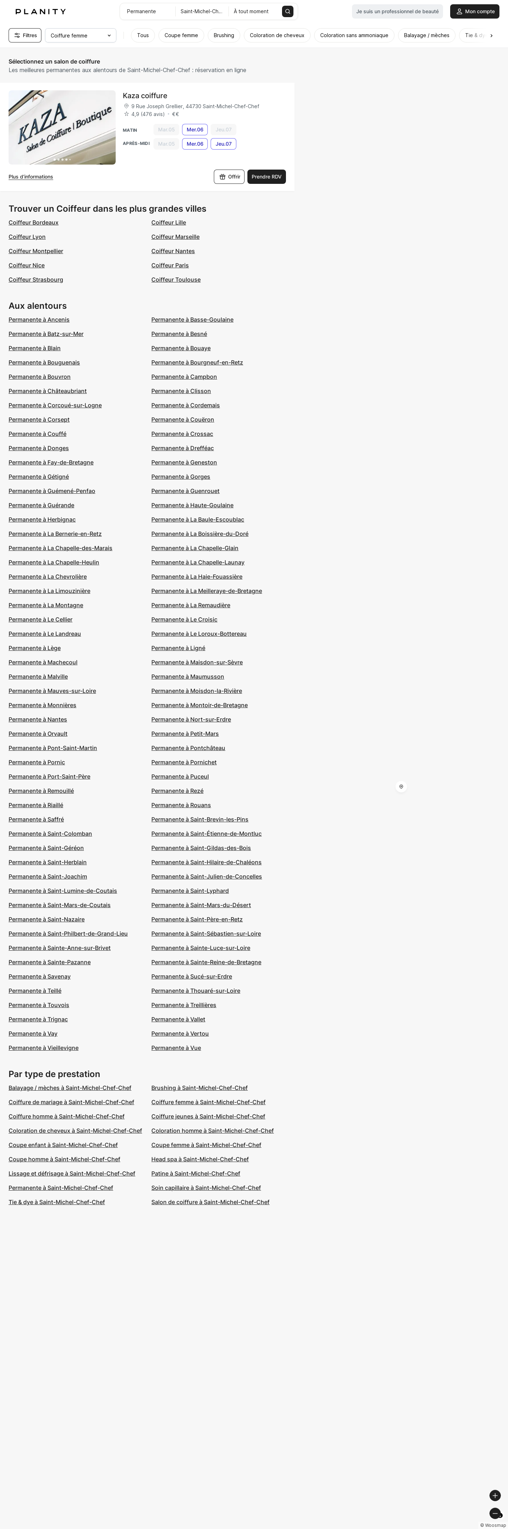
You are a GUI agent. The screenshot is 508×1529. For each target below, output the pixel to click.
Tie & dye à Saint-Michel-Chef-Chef (57, 1202)
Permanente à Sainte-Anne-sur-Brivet (60, 947)
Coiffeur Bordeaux (34, 222)
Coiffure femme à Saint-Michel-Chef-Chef (208, 1102)
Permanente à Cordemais (185, 405)
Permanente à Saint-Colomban (50, 833)
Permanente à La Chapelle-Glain (194, 548)
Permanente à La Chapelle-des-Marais (60, 548)
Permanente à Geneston (184, 462)
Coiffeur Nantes (173, 251)
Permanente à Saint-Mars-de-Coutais (60, 905)
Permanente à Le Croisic (184, 619)
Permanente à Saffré (36, 819)
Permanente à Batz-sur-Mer (46, 333)
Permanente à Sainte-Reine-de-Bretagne (206, 962)
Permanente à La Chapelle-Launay (198, 562)
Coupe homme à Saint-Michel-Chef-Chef (64, 1159)
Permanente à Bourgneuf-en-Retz (197, 362)
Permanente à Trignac (38, 1019)
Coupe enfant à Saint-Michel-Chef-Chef (63, 1144)
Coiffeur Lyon (27, 236)
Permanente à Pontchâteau (188, 747)
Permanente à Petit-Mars (185, 733)
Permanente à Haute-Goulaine (192, 505)
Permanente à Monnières (42, 705)
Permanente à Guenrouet (185, 490)
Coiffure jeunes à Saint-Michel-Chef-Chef (208, 1116)
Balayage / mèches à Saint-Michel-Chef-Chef (70, 1087)
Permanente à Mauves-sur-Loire (52, 690)
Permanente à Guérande (41, 505)
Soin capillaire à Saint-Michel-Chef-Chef (206, 1187)
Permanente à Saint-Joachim (48, 876)
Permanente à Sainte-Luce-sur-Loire (200, 947)
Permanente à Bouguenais (44, 362)
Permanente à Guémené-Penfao (52, 490)
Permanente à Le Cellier (40, 619)
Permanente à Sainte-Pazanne (50, 962)
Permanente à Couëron (182, 419)
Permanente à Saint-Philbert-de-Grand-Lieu (68, 933)
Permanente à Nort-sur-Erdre (191, 719)
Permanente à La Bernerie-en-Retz (55, 533)
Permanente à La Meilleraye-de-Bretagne (206, 590)
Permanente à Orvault (38, 733)
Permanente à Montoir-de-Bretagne (199, 705)
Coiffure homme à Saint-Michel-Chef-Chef (67, 1116)
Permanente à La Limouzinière (49, 590)
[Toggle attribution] (500, 1522)
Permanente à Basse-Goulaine (192, 319)
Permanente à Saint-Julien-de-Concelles (206, 876)
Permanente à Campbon (184, 376)
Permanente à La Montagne (46, 605)
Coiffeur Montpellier (36, 251)
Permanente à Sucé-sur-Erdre (191, 976)
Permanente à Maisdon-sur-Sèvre (197, 662)
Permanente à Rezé (177, 790)
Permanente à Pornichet (184, 762)
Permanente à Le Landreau (45, 633)
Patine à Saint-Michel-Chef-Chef (195, 1173)
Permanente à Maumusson (187, 676)
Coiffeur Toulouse (176, 279)
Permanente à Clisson (181, 390)
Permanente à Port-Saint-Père (49, 776)
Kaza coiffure (145, 95)
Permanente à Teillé (35, 990)
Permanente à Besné (179, 333)
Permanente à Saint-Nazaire (47, 919)
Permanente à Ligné (178, 648)
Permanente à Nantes (38, 719)
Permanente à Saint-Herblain (48, 862)
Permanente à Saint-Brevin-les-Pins (199, 819)
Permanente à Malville (38, 676)
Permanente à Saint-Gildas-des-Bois (201, 847)
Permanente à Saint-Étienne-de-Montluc (206, 833)
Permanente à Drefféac (182, 448)
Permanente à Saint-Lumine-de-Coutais (63, 890)
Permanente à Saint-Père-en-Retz (197, 919)
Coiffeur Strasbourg (36, 279)
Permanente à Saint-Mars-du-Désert (201, 905)
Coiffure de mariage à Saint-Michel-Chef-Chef (71, 1102)
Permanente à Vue (176, 1047)
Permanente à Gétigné (39, 476)
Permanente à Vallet (178, 1019)
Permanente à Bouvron (40, 376)
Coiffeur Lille (168, 222)
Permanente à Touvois (39, 1005)
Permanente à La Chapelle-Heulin (54, 562)
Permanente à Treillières (183, 1005)
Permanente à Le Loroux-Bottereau (199, 633)
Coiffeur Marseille (175, 236)
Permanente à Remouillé (41, 790)
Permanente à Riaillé (36, 805)
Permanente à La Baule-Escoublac (197, 519)
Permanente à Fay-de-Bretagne (51, 462)
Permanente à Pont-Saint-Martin (53, 747)
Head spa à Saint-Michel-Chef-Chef (200, 1159)
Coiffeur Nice (27, 265)
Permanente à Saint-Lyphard (190, 890)
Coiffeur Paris (170, 265)
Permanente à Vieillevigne (44, 1047)
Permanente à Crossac (182, 433)
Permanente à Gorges (180, 476)
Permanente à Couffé (37, 433)
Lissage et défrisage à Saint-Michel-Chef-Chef (72, 1173)
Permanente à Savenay (40, 976)
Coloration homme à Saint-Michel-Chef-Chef (212, 1130)
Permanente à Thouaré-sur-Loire (195, 990)
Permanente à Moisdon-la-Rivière (196, 690)
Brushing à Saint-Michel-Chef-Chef (199, 1087)
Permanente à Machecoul (43, 662)
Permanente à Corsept (39, 419)
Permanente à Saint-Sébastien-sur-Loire (206, 933)
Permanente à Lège (35, 648)
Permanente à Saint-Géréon (46, 847)
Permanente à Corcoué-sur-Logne (55, 405)
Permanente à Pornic (37, 762)
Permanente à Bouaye (181, 348)
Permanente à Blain (35, 348)
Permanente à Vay (33, 1033)
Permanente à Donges (39, 448)
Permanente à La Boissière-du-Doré (199, 533)
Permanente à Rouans (181, 805)
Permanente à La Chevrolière (48, 576)
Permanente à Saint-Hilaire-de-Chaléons (206, 862)
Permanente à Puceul (180, 776)
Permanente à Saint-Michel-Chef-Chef (61, 1187)
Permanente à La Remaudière (190, 605)
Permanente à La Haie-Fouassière (196, 576)
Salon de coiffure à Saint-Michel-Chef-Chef (210, 1202)
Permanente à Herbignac (42, 519)
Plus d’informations (31, 176)
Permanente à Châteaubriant (48, 390)
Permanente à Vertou (180, 1033)
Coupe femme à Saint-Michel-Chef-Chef (206, 1144)
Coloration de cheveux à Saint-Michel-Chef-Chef (75, 1130)
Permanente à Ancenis (39, 319)
